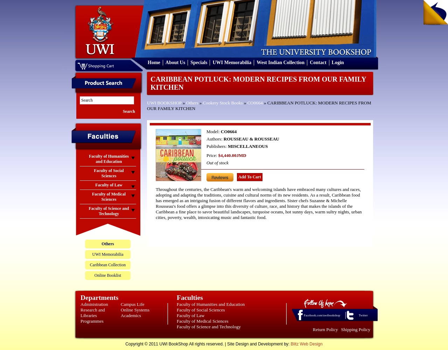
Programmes (92, 321)
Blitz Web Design (307, 344)
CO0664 (255, 102)
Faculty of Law (190, 315)
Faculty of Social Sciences (201, 310)
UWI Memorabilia (231, 62)
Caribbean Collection (108, 264)
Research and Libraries (92, 312)
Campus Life (133, 304)
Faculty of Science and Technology (209, 326)
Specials (198, 62)
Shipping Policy (355, 329)
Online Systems (135, 310)
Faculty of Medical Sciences (203, 321)
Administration (94, 304)
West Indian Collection (280, 62)
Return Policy (325, 329)
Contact (318, 62)
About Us (175, 62)
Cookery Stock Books (223, 102)
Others (192, 102)
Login (338, 62)
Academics (131, 315)
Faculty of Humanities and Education (211, 304)
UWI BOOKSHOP (164, 102)
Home (154, 62)
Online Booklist (107, 275)
